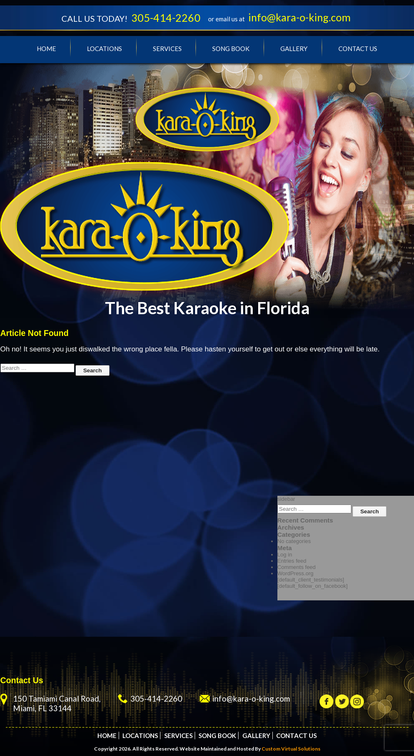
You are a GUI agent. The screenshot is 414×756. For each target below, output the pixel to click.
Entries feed (291, 561)
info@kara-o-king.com (299, 17)
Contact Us (357, 48)
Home (46, 48)
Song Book (230, 48)
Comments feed (296, 567)
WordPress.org (295, 573)
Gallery (293, 48)
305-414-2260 (166, 17)
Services (167, 48)
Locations (104, 48)
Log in (284, 554)
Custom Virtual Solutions (291, 749)
